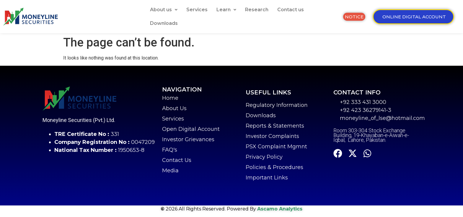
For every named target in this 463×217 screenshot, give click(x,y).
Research (256, 9)
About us (163, 9)
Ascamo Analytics (279, 209)
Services (197, 9)
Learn (226, 9)
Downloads (164, 23)
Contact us (290, 9)
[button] (164, 10)
